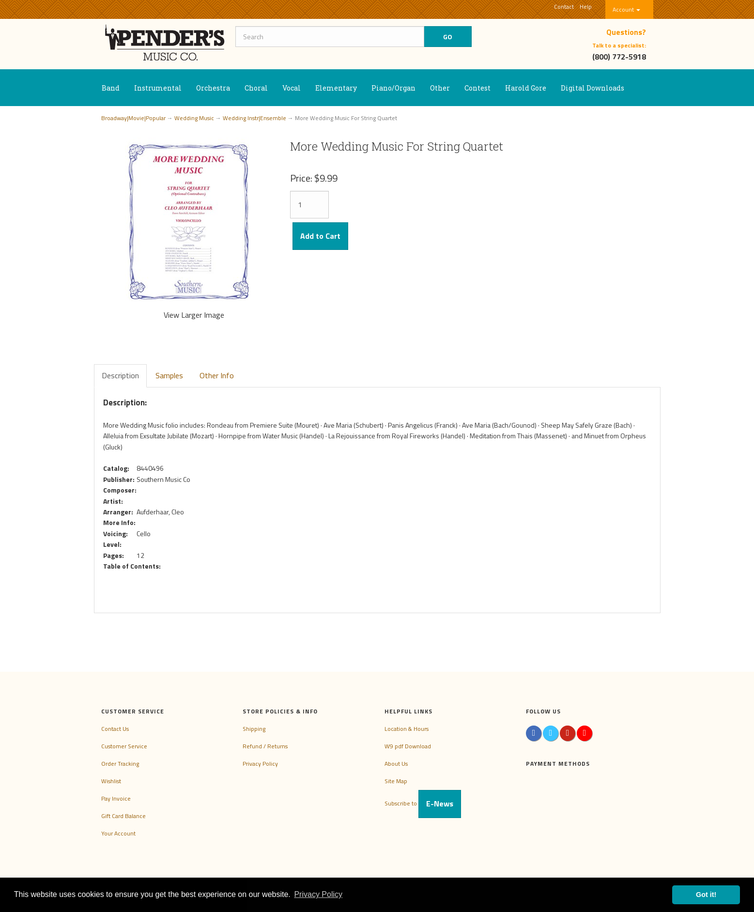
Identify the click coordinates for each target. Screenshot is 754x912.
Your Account (118, 833)
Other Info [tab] (217, 375)
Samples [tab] (169, 375)
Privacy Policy (260, 763)
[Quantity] (309, 204)
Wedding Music (194, 118)
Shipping (254, 728)
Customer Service (124, 746)
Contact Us (115, 728)
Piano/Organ (393, 88)
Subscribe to (423, 803)
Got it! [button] (706, 894)
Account (626, 9)
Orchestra (213, 88)
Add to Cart (320, 236)
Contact (564, 6)
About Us (396, 763)
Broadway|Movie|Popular (133, 118)
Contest (477, 88)
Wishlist (111, 781)
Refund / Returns (265, 746)
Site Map (396, 781)
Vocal (291, 88)
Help (586, 6)
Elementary (336, 88)
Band (111, 88)
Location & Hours (407, 728)
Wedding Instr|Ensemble (254, 118)
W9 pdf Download (408, 746)
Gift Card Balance (123, 815)
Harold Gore (525, 88)
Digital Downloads (592, 88)
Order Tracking (120, 763)
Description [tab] (120, 375)
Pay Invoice (116, 798)
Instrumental (158, 88)
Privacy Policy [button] (318, 894)
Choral (256, 88)
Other (440, 88)
